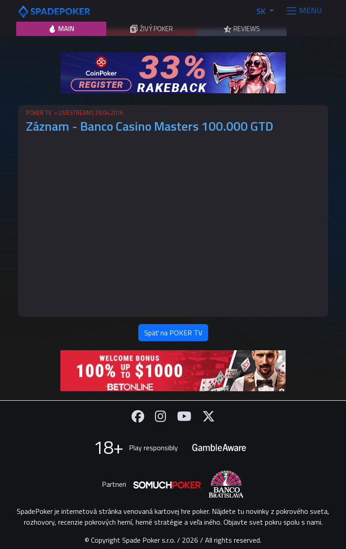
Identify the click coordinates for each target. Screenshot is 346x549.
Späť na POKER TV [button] (173, 332)
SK (261, 11)
